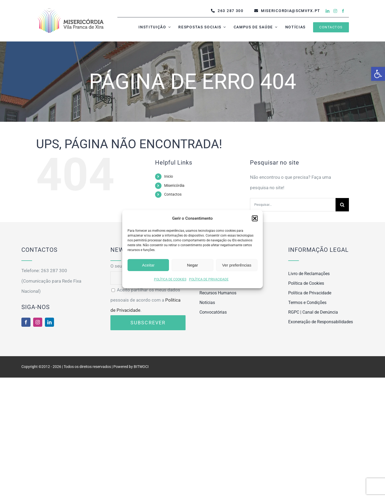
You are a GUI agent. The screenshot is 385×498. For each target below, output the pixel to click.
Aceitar (148, 265)
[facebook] (343, 11)
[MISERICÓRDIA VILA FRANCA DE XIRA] (70, 9)
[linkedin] (327, 11)
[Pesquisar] (342, 204)
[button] (378, 74)
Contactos (173, 194)
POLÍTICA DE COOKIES (170, 279)
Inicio (168, 176)
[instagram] (335, 11)
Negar (192, 265)
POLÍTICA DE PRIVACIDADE (209, 279)
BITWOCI (141, 366)
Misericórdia (174, 185)
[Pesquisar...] (293, 204)
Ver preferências (236, 265)
